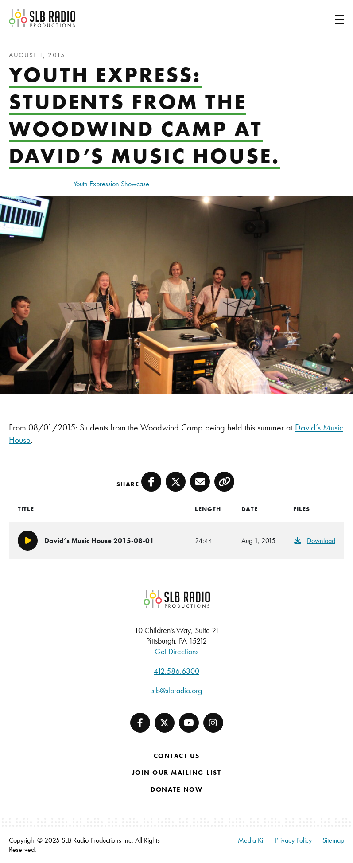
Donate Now (176, 789)
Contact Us (177, 755)
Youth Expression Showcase (111, 183)
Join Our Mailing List (176, 772)
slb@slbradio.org (176, 690)
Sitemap (333, 840)
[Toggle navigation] (328, 18)
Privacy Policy (293, 840)
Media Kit (251, 840)
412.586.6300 (176, 671)
